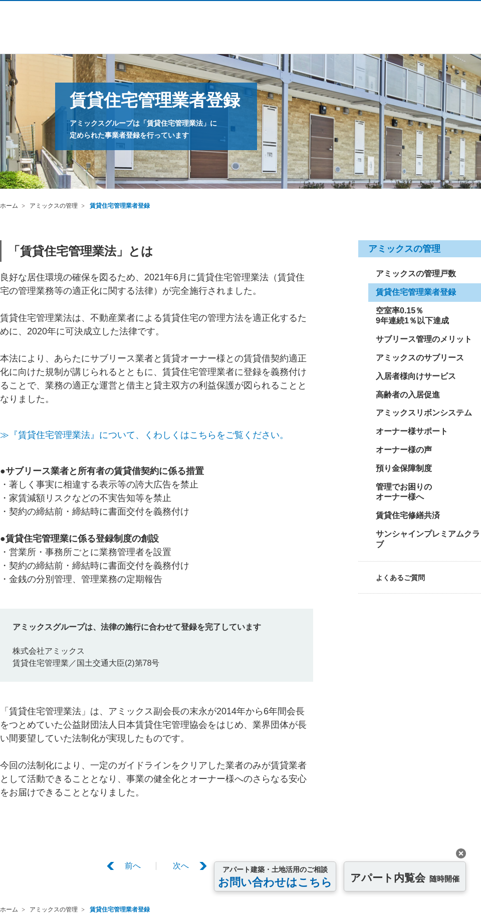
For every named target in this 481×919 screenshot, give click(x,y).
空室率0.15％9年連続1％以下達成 (412, 315)
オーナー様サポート (412, 431)
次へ (181, 866)
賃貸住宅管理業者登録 (120, 205)
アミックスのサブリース (420, 357)
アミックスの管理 (54, 205)
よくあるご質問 (400, 578)
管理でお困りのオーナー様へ (404, 492)
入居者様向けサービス (416, 376)
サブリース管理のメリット (424, 339)
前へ (133, 866)
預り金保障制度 (404, 468)
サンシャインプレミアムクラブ (428, 539)
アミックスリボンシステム (424, 412)
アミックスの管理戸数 (416, 273)
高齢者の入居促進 (408, 394)
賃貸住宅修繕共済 (408, 515)
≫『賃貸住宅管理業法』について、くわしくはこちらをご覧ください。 (144, 435)
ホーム (9, 205)
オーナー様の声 (404, 449)
